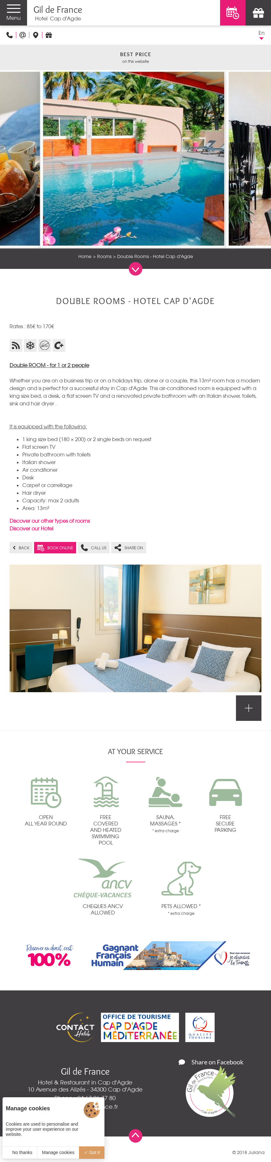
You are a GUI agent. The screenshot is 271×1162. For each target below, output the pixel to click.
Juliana (256, 1152)
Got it (92, 1152)
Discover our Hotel (31, 528)
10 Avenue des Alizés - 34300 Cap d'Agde (85, 1089)
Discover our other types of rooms (50, 521)
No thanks (19, 1152)
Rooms (104, 256)
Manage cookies (58, 1152)
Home (84, 256)
